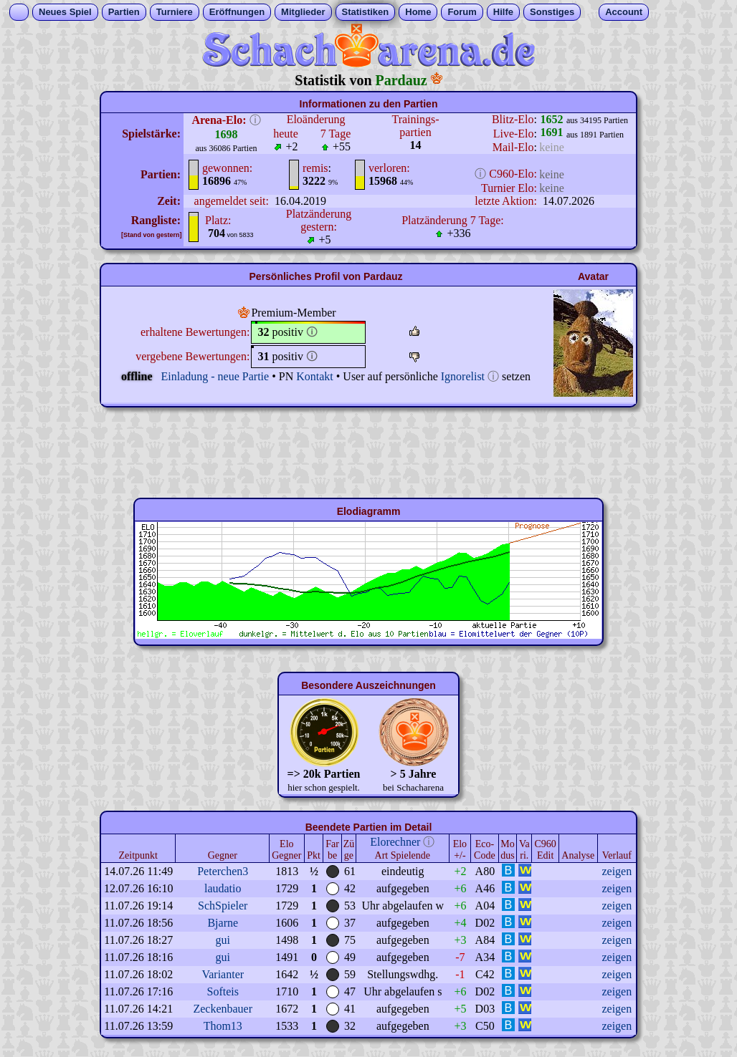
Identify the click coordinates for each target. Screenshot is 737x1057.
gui (223, 940)
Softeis (223, 991)
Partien (124, 11)
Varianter (222, 974)
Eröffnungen (237, 11)
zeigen (617, 871)
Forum (461, 11)
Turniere (174, 11)
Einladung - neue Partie (215, 376)
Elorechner (395, 842)
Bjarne (222, 923)
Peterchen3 (222, 871)
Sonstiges (552, 11)
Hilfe (503, 11)
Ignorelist (463, 376)
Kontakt (314, 376)
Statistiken (365, 11)
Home (418, 11)
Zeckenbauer (222, 1009)
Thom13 (223, 1026)
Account (623, 11)
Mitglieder (303, 11)
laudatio (223, 888)
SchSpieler (222, 905)
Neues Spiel (65, 11)
